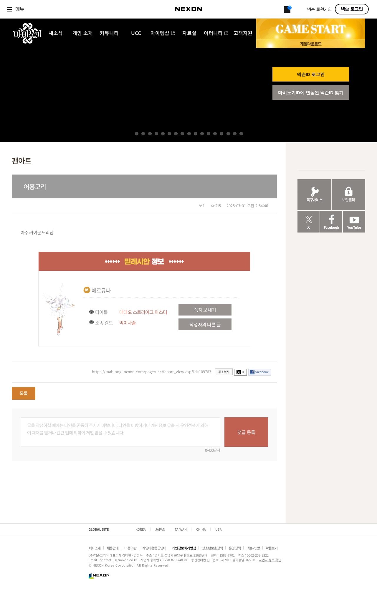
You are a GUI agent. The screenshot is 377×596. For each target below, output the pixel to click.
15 (228, 133)
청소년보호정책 (212, 547)
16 (235, 133)
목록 (23, 393)
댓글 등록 (246, 432)
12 (208, 133)
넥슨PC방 (253, 547)
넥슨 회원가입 (319, 9)
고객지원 (243, 33)
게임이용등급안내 (154, 547)
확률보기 (272, 547)
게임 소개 (82, 33)
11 (202, 133)
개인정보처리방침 (184, 547)
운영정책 (235, 547)
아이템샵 (163, 33)
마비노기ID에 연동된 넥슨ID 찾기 (311, 92)
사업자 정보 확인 (270, 559)
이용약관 (130, 547)
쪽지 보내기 (205, 309)
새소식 (56, 33)
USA (218, 529)
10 (195, 133)
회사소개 (95, 547)
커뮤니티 (109, 33)
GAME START (310, 29)
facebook (262, 372)
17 (241, 133)
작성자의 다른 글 (204, 324)
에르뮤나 (101, 290)
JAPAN (160, 529)
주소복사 (223, 371)
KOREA (140, 529)
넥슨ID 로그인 (311, 74)
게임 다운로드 (310, 43)
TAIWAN (181, 529)
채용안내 (113, 547)
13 (215, 133)
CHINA (201, 529)
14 (221, 133)
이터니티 (216, 33)
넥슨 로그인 (352, 9)
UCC (136, 33)
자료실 (189, 33)
